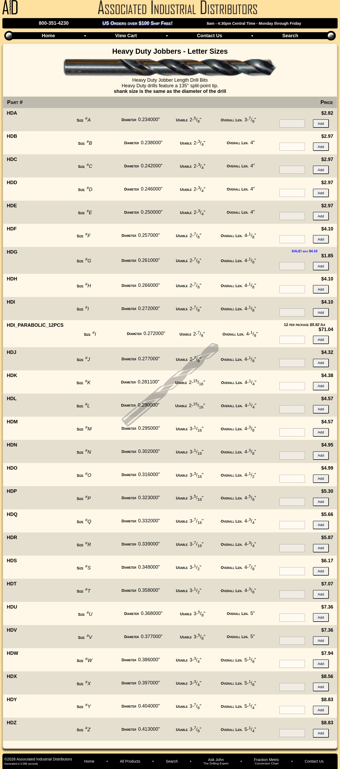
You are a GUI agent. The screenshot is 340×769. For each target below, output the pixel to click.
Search (290, 35)
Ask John (215, 761)
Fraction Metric (266, 761)
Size (80, 120)
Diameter (129, 120)
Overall (232, 120)
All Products (130, 761)
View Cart (126, 35)
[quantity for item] (292, 123)
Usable (182, 120)
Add (321, 124)
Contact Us (209, 35)
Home (48, 35)
